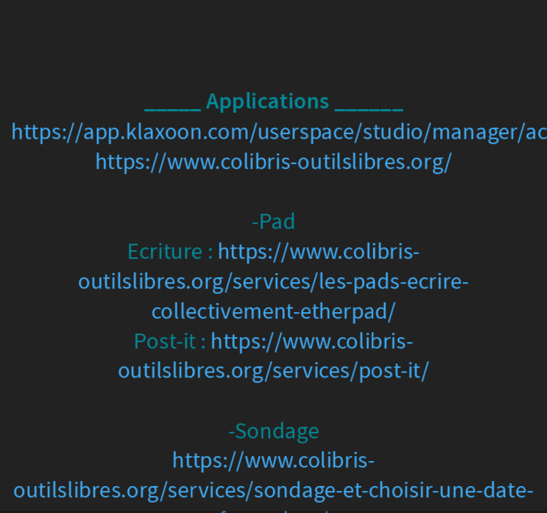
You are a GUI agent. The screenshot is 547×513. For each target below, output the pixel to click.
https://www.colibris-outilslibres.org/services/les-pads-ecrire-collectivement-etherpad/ (273, 281)
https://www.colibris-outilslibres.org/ (273, 162)
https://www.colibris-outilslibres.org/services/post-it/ (273, 355)
